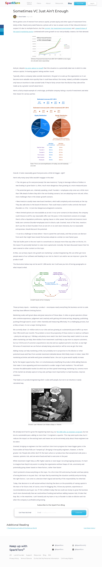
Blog (44, 555)
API (10, 555)
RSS (49, 555)
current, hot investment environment (58, 28)
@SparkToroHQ (80, 545)
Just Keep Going (89, 528)
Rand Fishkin (22, 16)
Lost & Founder (19, 555)
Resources (37, 555)
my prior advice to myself (34, 68)
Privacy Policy (14, 558)
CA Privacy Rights (67, 558)
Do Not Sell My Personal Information (46, 558)
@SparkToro (59, 545)
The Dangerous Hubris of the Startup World (22, 528)
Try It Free (79, 3)
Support (29, 555)
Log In (92, 3)
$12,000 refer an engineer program (69, 432)
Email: (39, 512)
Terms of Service (26, 558)
